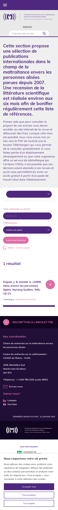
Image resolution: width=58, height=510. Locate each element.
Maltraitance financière (25, 299)
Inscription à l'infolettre (32, 322)
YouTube (10, 404)
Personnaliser (29, 495)
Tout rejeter (29, 503)
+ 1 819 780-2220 (25, 379)
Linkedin (10, 400)
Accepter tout (29, 486)
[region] (29, 482)
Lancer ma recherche (16, 240)
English (27, 27)
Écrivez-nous (16, 386)
